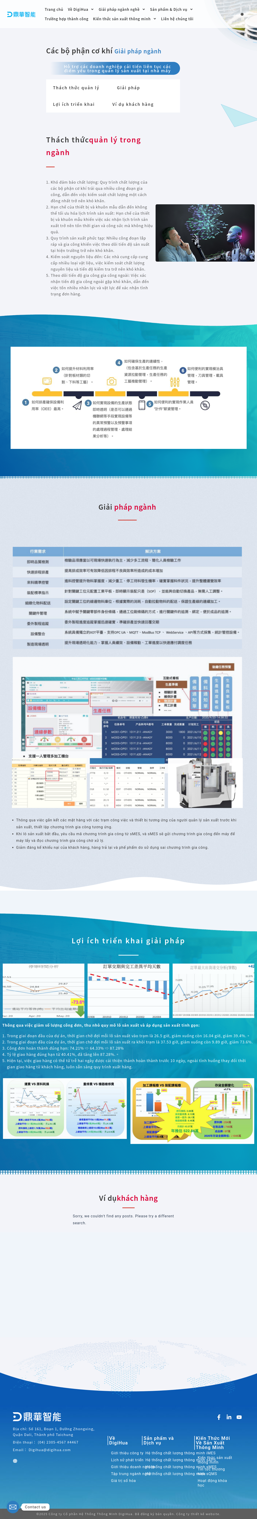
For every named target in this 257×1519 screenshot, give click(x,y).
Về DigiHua (81, 9)
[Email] (13, 1507)
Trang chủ (54, 9)
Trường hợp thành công (67, 18)
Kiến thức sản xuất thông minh (125, 19)
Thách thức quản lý (76, 87)
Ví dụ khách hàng (133, 104)
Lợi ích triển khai (74, 104)
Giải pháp (128, 87)
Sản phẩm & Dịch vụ (171, 9)
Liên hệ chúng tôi (177, 18)
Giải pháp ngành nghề (122, 9)
